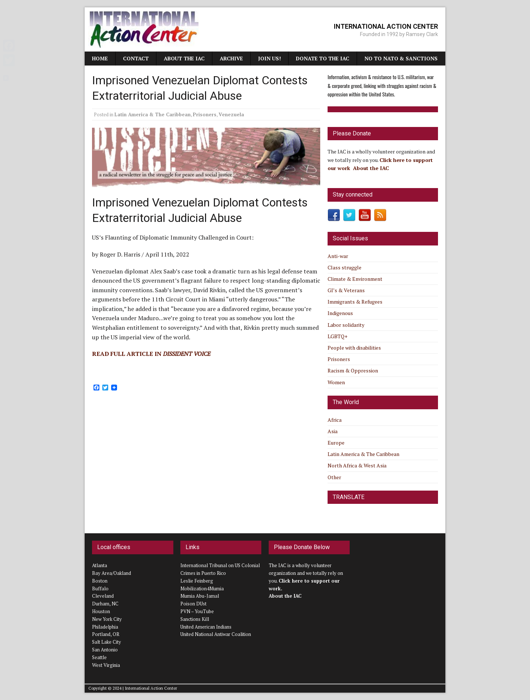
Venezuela (231, 114)
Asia (333, 431)
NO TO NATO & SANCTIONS (401, 58)
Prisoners (204, 114)
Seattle (99, 657)
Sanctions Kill (194, 619)
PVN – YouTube (197, 611)
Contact (136, 58)
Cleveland (103, 596)
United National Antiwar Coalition (215, 634)
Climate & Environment (355, 278)
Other (334, 477)
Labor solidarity (346, 324)
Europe (336, 442)
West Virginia (106, 665)
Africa (335, 419)
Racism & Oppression (353, 370)
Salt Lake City (106, 642)
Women (336, 382)
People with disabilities (354, 347)
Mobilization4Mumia (202, 588)
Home (100, 58)
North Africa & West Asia (357, 465)
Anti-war (338, 255)
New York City (107, 619)
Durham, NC (105, 603)
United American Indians (206, 626)
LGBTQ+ (337, 336)
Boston (99, 580)
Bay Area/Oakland (111, 573)
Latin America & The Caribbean (152, 114)
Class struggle (344, 267)
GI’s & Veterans (346, 290)
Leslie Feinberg (196, 580)
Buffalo (100, 588)
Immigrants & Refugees (355, 301)
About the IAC (184, 58)
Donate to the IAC (322, 58)
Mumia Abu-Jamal (199, 596)
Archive (231, 58)
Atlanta (99, 565)
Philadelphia (105, 626)
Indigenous (340, 313)
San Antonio (105, 649)
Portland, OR (105, 634)
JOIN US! (269, 58)
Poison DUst (193, 603)
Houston (101, 611)
